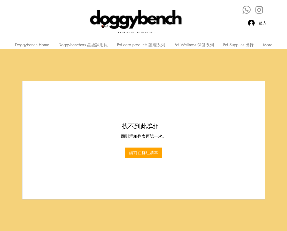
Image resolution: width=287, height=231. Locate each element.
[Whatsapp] (247, 10)
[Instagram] (259, 10)
